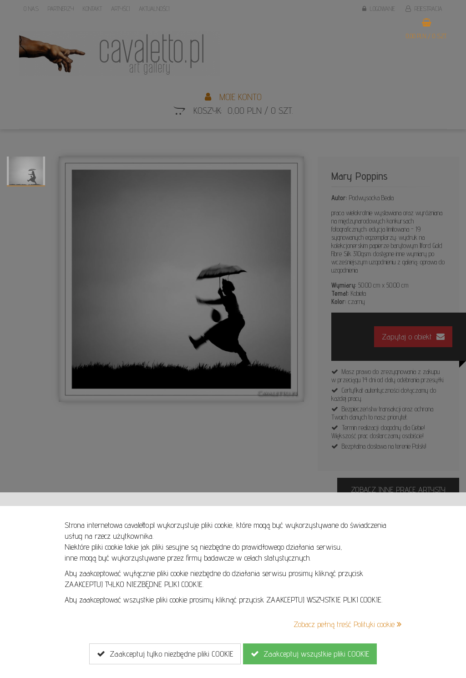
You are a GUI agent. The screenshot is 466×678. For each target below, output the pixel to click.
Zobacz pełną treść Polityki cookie (347, 624)
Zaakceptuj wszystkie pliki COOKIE (310, 653)
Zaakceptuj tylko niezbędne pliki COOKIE (165, 653)
